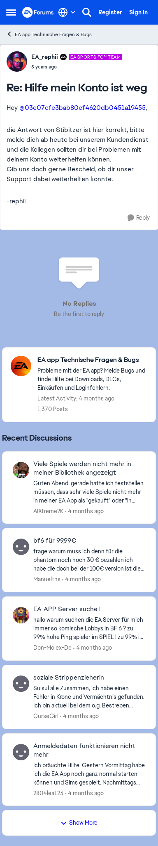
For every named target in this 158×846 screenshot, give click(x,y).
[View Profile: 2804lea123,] (21, 752)
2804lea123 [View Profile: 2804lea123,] (48, 792)
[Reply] (138, 217)
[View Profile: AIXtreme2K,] (21, 470)
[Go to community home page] (38, 12)
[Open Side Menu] (11, 12)
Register (110, 12)
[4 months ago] (84, 511)
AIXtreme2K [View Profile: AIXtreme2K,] (48, 510)
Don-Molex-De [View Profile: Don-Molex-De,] (52, 647)
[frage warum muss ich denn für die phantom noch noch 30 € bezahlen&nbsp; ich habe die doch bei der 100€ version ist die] (89, 560)
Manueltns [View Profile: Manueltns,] (46, 579)
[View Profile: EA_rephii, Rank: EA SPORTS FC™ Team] (17, 61)
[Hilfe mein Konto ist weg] (76, 66)
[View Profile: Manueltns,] (21, 547)
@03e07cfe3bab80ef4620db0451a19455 (82, 107)
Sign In (138, 12)
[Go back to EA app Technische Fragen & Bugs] (92, 360)
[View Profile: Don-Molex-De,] (21, 615)
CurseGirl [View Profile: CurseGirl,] (45, 716)
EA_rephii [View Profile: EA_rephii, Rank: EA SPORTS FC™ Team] (44, 57)
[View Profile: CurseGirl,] (21, 683)
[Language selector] (67, 12)
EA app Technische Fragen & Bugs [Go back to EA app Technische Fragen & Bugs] (49, 34)
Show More (79, 822)
